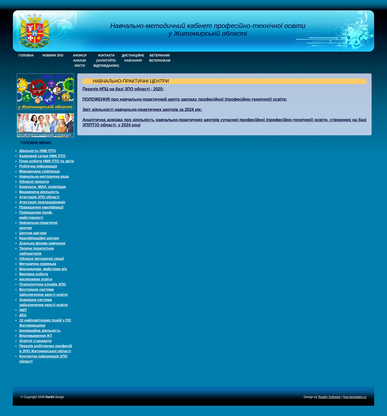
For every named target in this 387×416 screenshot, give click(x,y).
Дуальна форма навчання (42, 243)
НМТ (23, 310)
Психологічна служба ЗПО (42, 284)
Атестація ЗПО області (39, 197)
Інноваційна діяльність (40, 330)
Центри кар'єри (32, 233)
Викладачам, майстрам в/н (43, 269)
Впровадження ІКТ (35, 336)
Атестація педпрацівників (42, 202)
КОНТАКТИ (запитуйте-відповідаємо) (106, 61)
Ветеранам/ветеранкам (159, 58)
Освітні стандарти (35, 341)
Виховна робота (33, 274)
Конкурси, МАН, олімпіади (42, 187)
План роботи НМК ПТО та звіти (46, 161)
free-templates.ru (354, 397)
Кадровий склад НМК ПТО (42, 156)
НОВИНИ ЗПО (52, 55)
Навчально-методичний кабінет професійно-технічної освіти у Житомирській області (207, 29)
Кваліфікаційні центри (39, 238)
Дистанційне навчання (133, 58)
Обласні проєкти (34, 181)
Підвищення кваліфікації (41, 207)
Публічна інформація (38, 166)
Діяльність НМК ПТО (37, 151)
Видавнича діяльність (39, 192)
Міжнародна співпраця (39, 171)
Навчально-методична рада (44, 176)
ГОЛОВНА (26, 55)
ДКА (23, 315)
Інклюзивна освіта (35, 279)
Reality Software (329, 397)
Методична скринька (37, 264)
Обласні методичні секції (41, 259)
